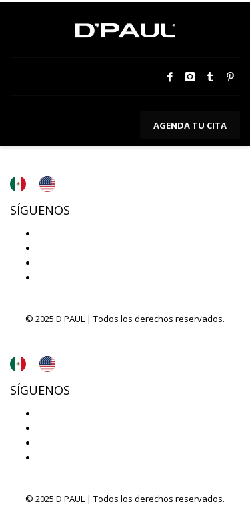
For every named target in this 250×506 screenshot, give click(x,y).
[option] (51, 184)
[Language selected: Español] (39, 184)
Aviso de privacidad (62, 153)
